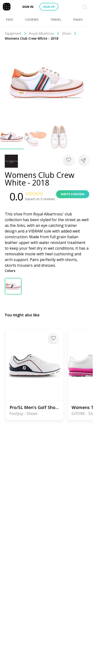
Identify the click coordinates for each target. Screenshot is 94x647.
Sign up (49, 7)
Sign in (27, 7)
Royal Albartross (44, 33)
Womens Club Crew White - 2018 (31, 38)
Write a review (72, 194)
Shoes (69, 33)
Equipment (15, 33)
